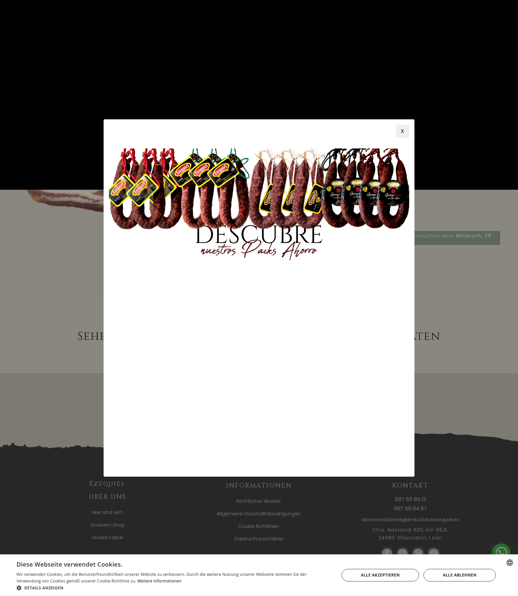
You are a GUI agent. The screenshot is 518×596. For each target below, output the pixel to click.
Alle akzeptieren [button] (380, 575)
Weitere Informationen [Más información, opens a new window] (159, 581)
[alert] (259, 575)
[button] (173, 587)
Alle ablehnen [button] (460, 575)
